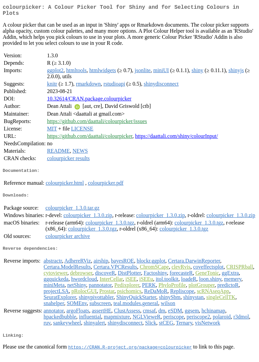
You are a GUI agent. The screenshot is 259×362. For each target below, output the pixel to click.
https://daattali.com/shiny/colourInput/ (176, 139)
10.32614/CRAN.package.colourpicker (89, 101)
